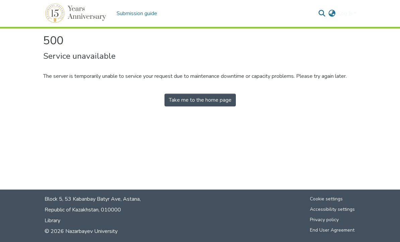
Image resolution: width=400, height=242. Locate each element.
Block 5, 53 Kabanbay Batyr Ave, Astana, (93, 199)
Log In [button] (346, 13)
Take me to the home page (200, 100)
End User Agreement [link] (332, 230)
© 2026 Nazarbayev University (81, 231)
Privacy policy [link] (324, 219)
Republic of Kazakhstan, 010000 (83, 209)
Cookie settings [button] (326, 199)
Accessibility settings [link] (332, 209)
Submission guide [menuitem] (137, 13)
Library (52, 220)
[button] (76, 13)
